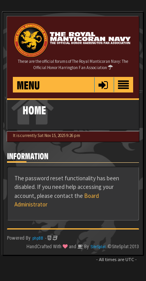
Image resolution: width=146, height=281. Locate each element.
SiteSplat (98, 246)
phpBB (37, 238)
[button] (103, 84)
